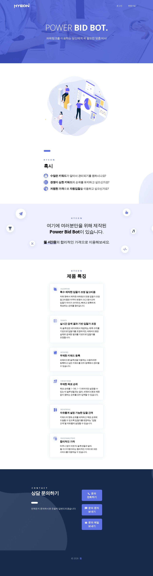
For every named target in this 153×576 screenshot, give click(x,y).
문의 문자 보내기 (92, 519)
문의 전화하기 (92, 504)
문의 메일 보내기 (92, 533)
